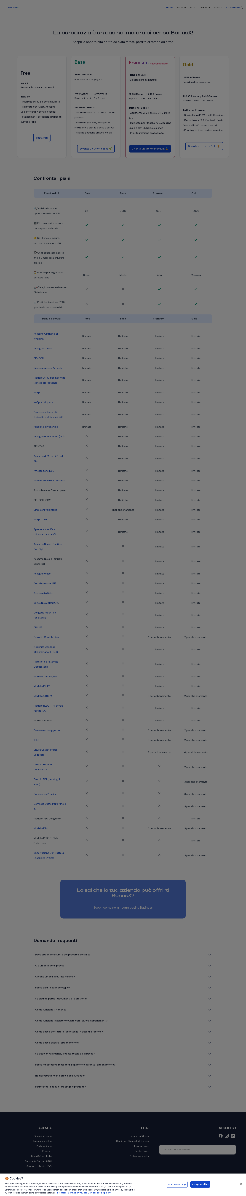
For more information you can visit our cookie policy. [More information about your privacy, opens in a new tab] (84, 1192)
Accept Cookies (200, 1185)
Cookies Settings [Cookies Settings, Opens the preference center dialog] (177, 1185)
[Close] (241, 1184)
